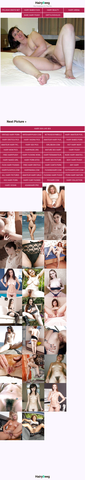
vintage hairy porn (11, 135)
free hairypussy (10, 155)
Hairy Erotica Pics (10, 140)
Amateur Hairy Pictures (11, 145)
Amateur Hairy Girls (31, 175)
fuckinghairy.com (53, 170)
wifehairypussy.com (32, 135)
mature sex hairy (53, 150)
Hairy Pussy (74, 150)
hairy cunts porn (53, 165)
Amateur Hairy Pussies (54, 140)
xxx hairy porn (11, 180)
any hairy (74, 165)
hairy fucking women (32, 155)
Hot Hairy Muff (74, 145)
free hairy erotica (32, 165)
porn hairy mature (74, 175)
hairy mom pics (11, 150)
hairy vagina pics (32, 140)
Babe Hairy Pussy (32, 15)
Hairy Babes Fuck (32, 10)
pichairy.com (53, 180)
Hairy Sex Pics (31, 145)
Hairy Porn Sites (32, 160)
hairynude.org (32, 150)
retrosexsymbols (53, 135)
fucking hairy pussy (53, 175)
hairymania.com (31, 170)
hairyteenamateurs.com (54, 155)
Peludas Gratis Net (11, 10)
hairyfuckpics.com (10, 170)
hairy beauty (53, 10)
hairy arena (74, 10)
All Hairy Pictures (10, 175)
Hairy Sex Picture (53, 160)
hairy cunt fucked (31, 180)
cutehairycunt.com (74, 170)
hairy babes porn (74, 140)
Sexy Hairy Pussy (74, 160)
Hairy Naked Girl (10, 160)
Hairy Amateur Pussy (74, 135)
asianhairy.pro (32, 185)
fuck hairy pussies (10, 165)
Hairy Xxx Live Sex (42, 129)
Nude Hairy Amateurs (75, 155)
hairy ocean (10, 185)
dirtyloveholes (53, 15)
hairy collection (74, 180)
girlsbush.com (53, 145)
